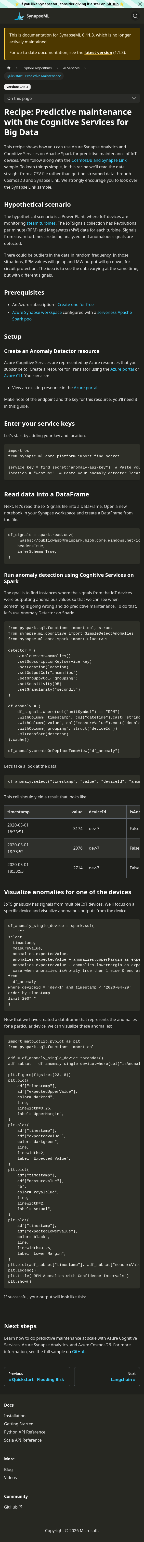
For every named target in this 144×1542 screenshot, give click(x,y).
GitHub (113, 4)
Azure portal (122, 369)
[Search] (135, 16)
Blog (8, 1469)
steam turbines (41, 223)
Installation (14, 1416)
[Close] (140, 4)
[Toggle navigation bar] (8, 16)
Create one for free (76, 304)
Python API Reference (24, 1432)
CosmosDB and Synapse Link (99, 160)
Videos (10, 1477)
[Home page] (9, 68)
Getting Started (18, 1424)
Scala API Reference (23, 1440)
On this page (19, 98)
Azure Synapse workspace (37, 312)
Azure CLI (13, 376)
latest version (98, 52)
